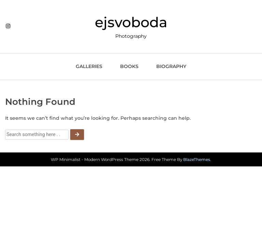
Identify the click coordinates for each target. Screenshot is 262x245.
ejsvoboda (131, 22)
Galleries (89, 66)
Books (129, 66)
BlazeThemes (196, 159)
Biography (171, 66)
